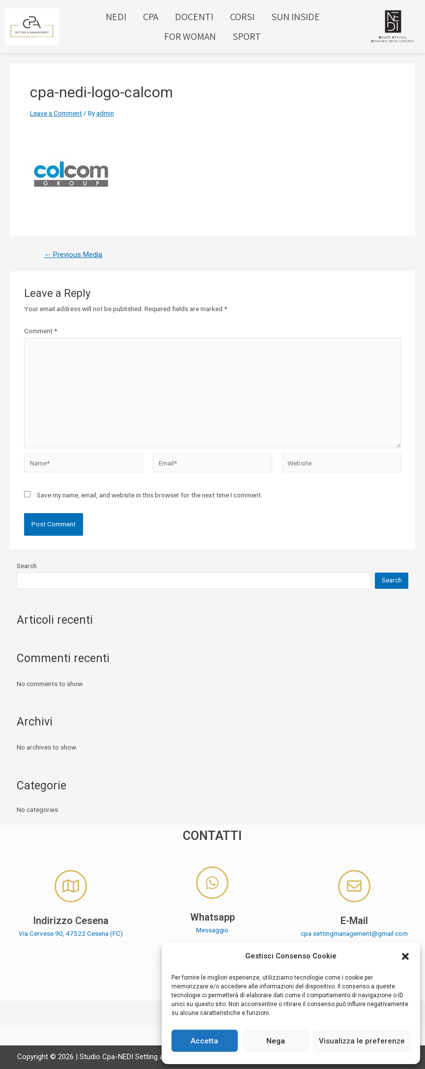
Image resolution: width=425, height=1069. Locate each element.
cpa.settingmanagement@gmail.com (354, 933)
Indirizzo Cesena (71, 920)
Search (27, 566)
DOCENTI (194, 16)
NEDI (116, 16)
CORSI (242, 16)
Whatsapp (212, 917)
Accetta (204, 1041)
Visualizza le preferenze (362, 1041)
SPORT (246, 36)
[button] (405, 956)
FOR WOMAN (190, 36)
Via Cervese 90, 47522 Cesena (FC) (71, 933)
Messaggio (212, 930)
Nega (275, 1041)
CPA (150, 16)
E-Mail (354, 920)
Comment (40, 331)
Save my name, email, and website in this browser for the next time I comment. (149, 495)
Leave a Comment (56, 113)
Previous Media (73, 255)
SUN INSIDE (295, 16)
